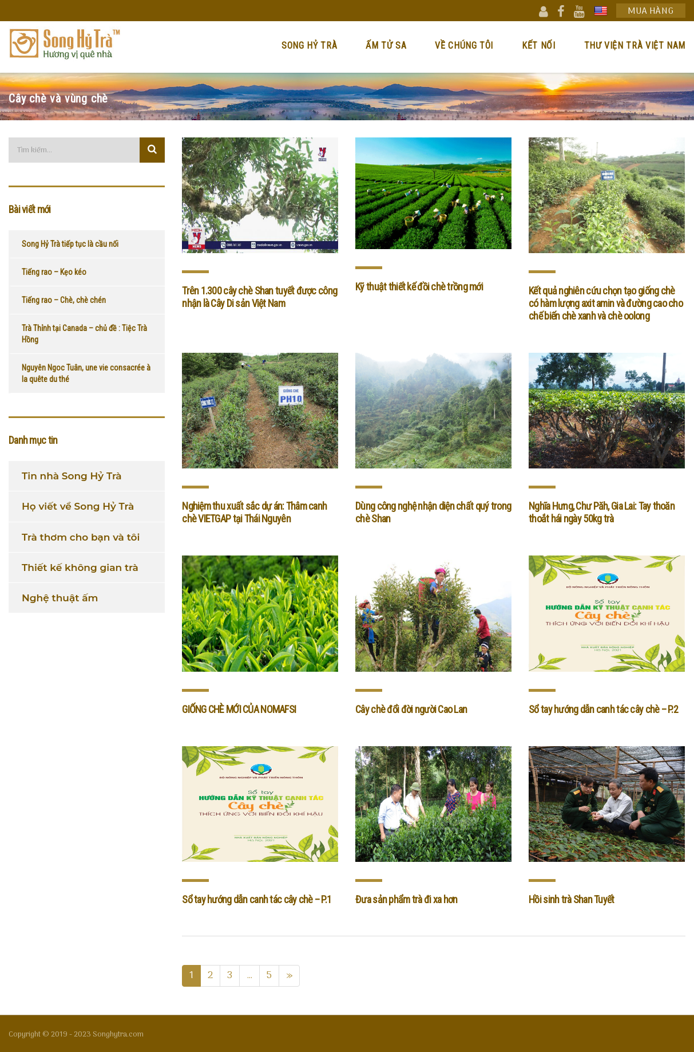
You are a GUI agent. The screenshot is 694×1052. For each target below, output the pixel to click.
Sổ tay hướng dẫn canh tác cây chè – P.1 (256, 899)
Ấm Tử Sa (386, 45)
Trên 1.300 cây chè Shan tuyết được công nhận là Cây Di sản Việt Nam (259, 297)
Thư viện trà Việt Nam (634, 45)
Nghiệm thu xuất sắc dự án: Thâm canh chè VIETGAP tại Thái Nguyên (254, 512)
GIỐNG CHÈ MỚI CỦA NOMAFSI (239, 709)
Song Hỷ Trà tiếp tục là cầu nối (70, 244)
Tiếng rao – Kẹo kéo (54, 272)
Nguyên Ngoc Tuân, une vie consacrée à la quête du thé (86, 373)
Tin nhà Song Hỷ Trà (72, 476)
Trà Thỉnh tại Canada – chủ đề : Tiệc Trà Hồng (84, 334)
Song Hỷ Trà (309, 45)
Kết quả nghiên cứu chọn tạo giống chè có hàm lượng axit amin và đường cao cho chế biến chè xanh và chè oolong (606, 303)
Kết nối (538, 45)
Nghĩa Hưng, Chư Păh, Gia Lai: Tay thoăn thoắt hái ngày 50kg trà (602, 512)
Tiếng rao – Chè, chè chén (64, 300)
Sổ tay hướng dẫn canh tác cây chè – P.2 (603, 709)
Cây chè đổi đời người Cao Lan (411, 709)
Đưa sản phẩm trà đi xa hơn (406, 899)
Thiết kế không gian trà (80, 567)
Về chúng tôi (464, 45)
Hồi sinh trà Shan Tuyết (571, 899)
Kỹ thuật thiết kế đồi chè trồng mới (419, 287)
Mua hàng (651, 11)
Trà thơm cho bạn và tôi (81, 537)
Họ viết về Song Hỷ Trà (78, 506)
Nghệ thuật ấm (60, 598)
